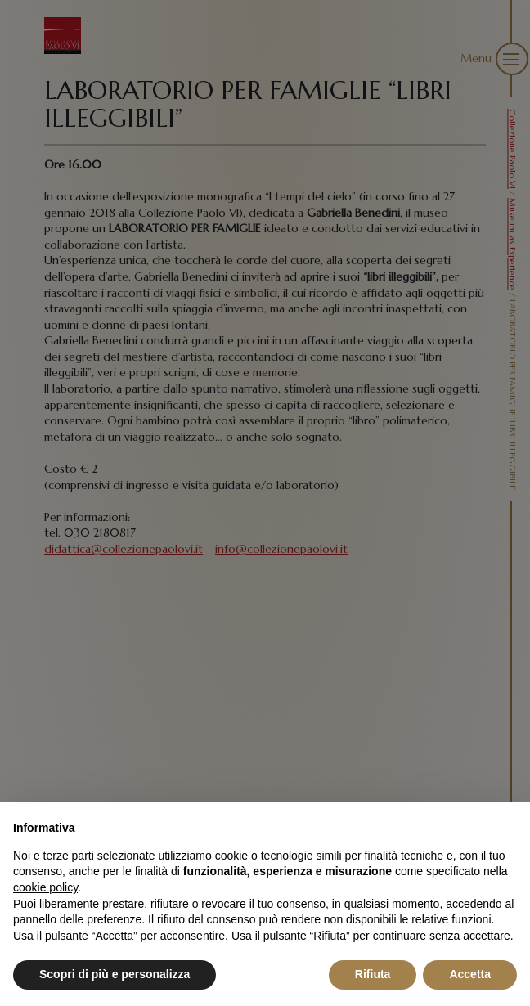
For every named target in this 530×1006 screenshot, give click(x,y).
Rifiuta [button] (373, 974)
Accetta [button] (470, 974)
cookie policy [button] (45, 887)
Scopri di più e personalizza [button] (114, 974)
